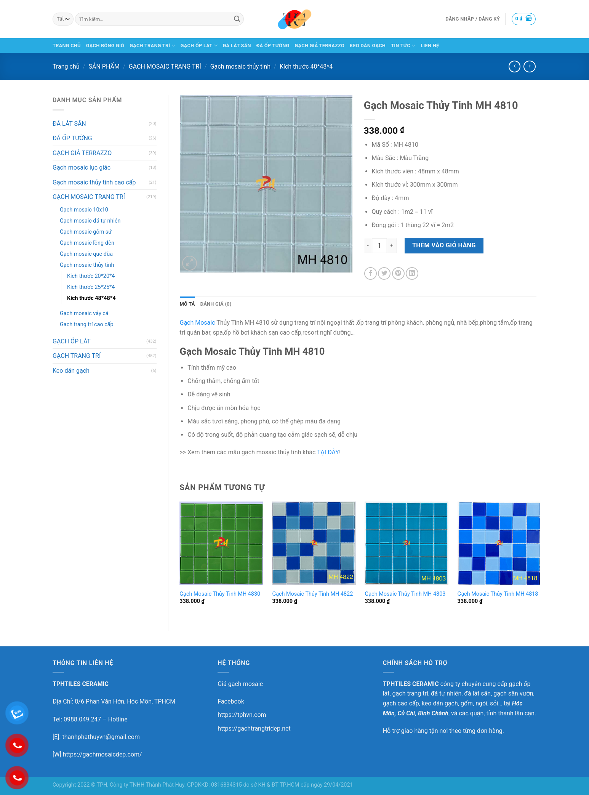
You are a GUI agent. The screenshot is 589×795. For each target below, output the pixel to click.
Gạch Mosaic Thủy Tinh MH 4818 (498, 594)
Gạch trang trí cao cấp (87, 324)
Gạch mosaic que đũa (86, 254)
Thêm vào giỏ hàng (444, 245)
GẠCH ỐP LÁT (199, 45)
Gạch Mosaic (197, 322)
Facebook (231, 701)
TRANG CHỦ (67, 45)
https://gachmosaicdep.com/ (102, 754)
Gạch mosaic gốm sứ (86, 232)
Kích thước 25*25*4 (91, 287)
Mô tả (187, 304)
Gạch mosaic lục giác (81, 167)
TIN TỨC (403, 45)
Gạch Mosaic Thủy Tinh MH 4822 (312, 594)
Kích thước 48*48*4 (306, 66)
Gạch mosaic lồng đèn (87, 243)
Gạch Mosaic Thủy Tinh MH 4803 (405, 594)
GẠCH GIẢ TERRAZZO (320, 45)
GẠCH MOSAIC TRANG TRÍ (165, 66)
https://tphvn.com (242, 714)
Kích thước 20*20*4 (91, 276)
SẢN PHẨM (104, 66)
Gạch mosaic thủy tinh (240, 66)
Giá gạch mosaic (240, 684)
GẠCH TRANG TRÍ (152, 45)
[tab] (187, 304)
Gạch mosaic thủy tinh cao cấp (94, 182)
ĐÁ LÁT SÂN (237, 45)
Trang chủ (66, 66)
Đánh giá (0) (216, 304)
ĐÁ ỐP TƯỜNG (273, 45)
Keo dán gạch (71, 370)
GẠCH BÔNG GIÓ (105, 45)
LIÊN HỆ (430, 45)
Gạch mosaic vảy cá (84, 313)
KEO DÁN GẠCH (368, 45)
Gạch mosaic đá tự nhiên (90, 221)
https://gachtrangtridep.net (254, 728)
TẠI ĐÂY (328, 452)
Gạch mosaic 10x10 (84, 210)
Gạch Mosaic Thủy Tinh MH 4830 (219, 594)
